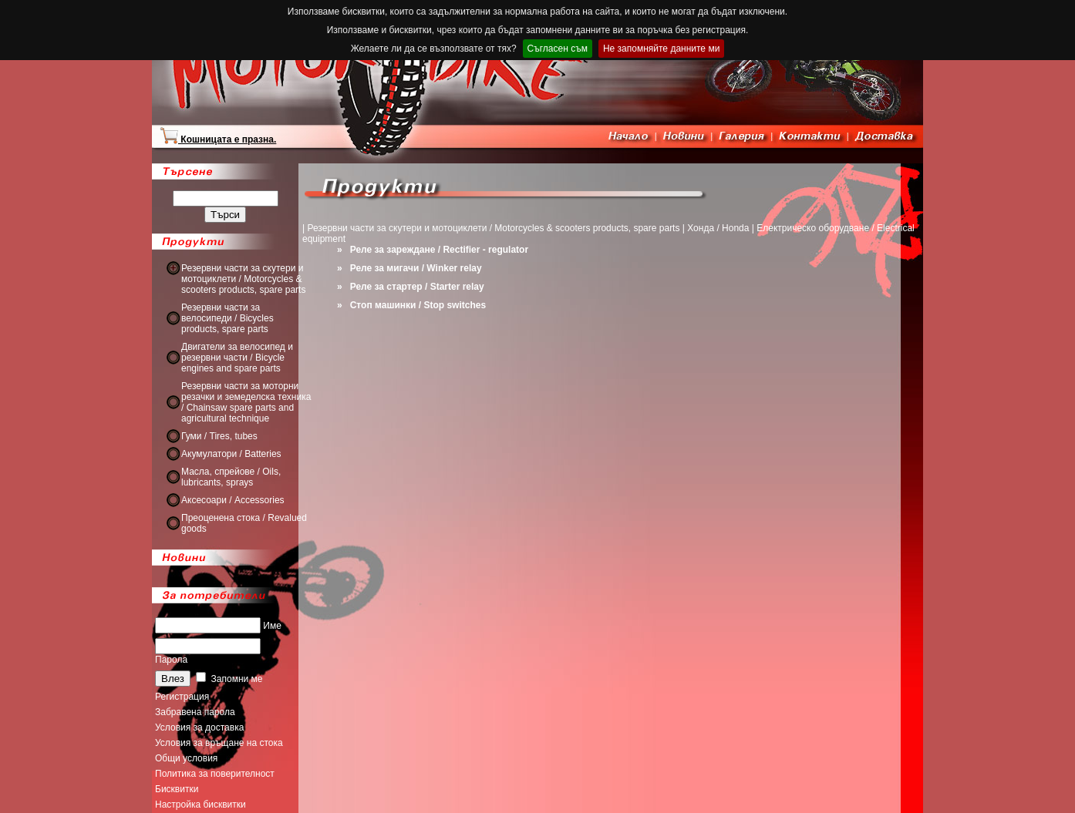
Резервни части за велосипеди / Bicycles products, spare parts (227, 318)
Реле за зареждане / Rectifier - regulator (439, 249)
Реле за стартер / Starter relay (417, 286)
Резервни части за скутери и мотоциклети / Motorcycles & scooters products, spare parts (243, 279)
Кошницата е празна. (218, 139)
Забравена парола (195, 712)
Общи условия (186, 758)
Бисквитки (176, 789)
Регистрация (182, 696)
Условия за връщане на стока (219, 742)
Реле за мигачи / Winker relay (416, 268)
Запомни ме (229, 679)
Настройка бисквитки (200, 804)
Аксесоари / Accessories (233, 500)
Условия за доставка (199, 727)
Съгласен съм (557, 48)
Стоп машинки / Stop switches (418, 305)
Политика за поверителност (215, 773)
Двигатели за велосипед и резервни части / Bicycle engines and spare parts (237, 357)
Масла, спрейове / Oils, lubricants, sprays (231, 477)
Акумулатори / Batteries (231, 453)
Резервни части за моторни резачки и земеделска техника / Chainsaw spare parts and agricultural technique (246, 402)
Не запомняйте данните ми (661, 48)
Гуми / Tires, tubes (219, 436)
